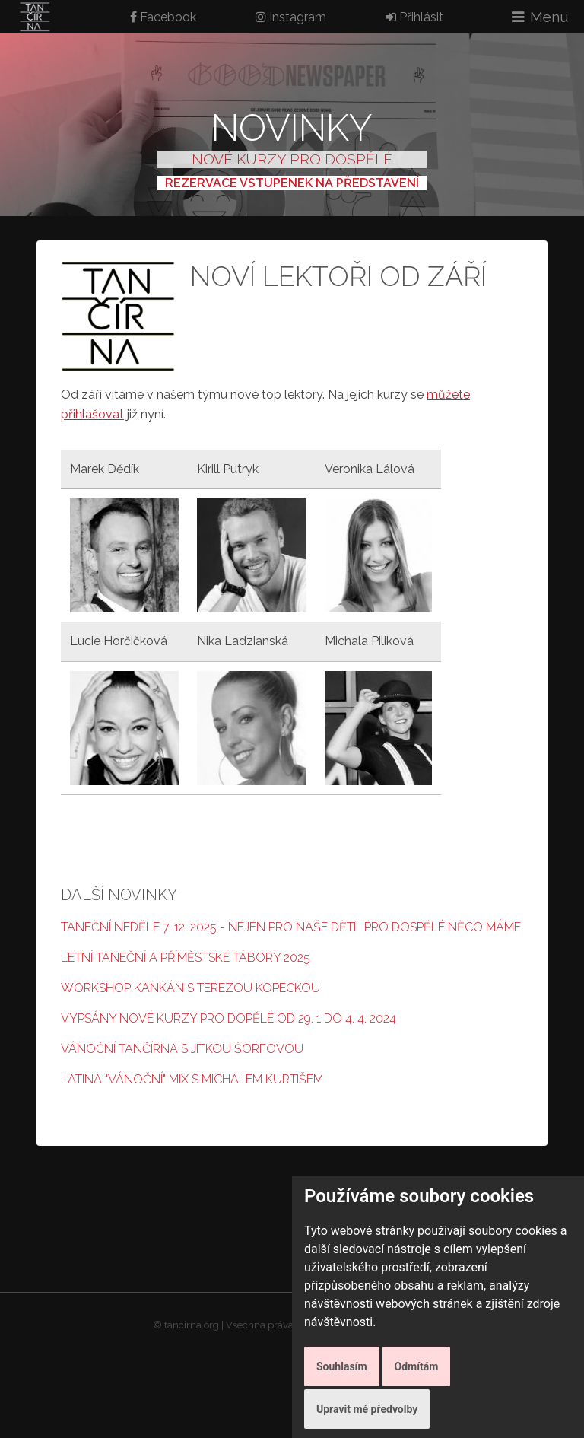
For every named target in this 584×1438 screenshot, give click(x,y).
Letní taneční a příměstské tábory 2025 (185, 957)
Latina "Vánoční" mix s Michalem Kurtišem (192, 1079)
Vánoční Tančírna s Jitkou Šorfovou (182, 1049)
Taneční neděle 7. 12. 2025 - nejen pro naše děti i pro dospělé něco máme (291, 927)
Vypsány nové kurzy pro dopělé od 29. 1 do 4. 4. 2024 (228, 1018)
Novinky (292, 128)
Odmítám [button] (417, 1366)
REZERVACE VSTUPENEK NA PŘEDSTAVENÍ (292, 183)
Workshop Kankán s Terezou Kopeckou (190, 988)
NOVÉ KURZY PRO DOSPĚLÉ (292, 159)
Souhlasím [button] (341, 1366)
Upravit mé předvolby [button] (366, 1409)
